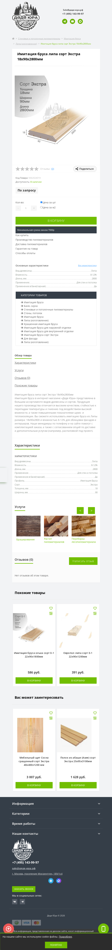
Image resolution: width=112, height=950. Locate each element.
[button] (73, 14)
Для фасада (29, 338)
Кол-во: (20, 202)
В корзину (56, 221)
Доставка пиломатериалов (31, 244)
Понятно (56, 945)
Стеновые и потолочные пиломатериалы (39, 38)
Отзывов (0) (22, 378)
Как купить (22, 235)
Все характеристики (87, 265)
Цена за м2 (48, 207)
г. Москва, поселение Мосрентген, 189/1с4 (37, 873)
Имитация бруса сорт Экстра (39, 335)
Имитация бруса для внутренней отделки (47, 331)
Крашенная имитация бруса (39, 324)
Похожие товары (26, 385)
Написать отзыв (83, 561)
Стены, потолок (31, 313)
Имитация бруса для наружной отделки (46, 327)
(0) (52, 168)
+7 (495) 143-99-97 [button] (25, 862)
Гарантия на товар (27, 248)
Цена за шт (48, 202)
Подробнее (65, 936)
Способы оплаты (25, 253)
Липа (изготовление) (26, 43)
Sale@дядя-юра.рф (73, 9)
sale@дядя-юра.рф (24, 868)
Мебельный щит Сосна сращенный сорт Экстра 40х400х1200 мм (34, 761)
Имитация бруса (72, 38)
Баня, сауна (29, 306)
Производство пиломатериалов (34, 239)
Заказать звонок (23, 889)
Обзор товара (23, 355)
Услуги (19, 370)
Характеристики (25, 363)
